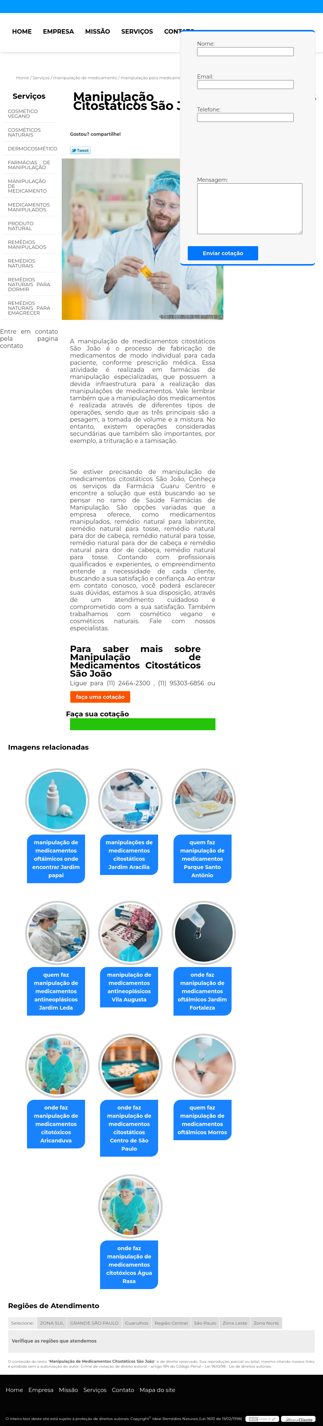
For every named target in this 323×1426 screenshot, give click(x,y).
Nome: (204, 48)
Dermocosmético (32, 149)
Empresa (58, 31)
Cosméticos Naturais (24, 132)
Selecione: (22, 1318)
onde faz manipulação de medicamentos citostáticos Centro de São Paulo (129, 1126)
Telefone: (204, 114)
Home (21, 31)
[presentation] (245, 148)
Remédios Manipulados (28, 244)
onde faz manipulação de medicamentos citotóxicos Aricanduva (53, 1126)
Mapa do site (157, 1384)
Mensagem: (204, 205)
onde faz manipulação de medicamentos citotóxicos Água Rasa (129, 1259)
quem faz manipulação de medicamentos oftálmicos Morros (205, 1122)
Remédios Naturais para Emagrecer (29, 308)
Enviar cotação (223, 253)
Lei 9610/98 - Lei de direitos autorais (238, 1361)
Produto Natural (21, 225)
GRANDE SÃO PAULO (94, 1318)
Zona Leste (235, 1318)
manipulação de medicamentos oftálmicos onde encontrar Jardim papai (53, 859)
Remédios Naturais (21, 263)
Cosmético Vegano (23, 113)
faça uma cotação (100, 697)
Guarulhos (136, 1318)
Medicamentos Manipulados (29, 207)
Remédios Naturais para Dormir (29, 284)
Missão (97, 31)
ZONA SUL (52, 1318)
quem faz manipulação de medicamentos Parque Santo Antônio (205, 859)
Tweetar (80, 150)
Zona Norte (266, 1318)
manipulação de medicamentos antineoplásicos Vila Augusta (129, 988)
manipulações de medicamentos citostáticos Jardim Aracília (129, 855)
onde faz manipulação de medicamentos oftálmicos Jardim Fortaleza (205, 993)
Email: (204, 81)
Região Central (171, 1318)
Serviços (137, 31)
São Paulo (205, 1318)
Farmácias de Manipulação (29, 164)
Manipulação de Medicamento (28, 186)
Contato (179, 31)
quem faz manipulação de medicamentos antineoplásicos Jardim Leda (53, 993)
